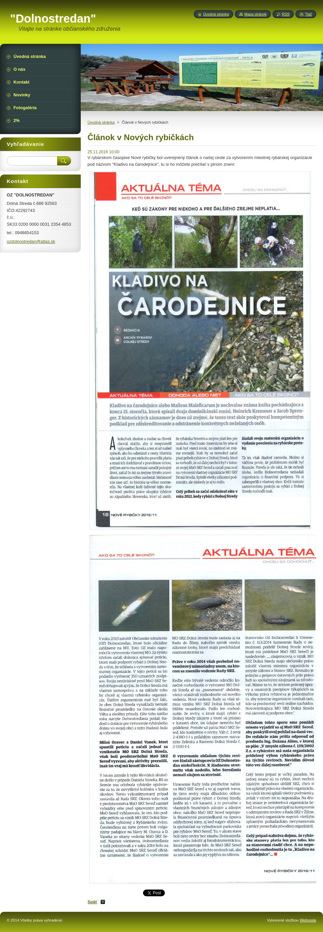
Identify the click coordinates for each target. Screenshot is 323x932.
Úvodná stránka (101, 122)
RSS (285, 14)
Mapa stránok (255, 14)
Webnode (308, 920)
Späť (92, 901)
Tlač (308, 14)
